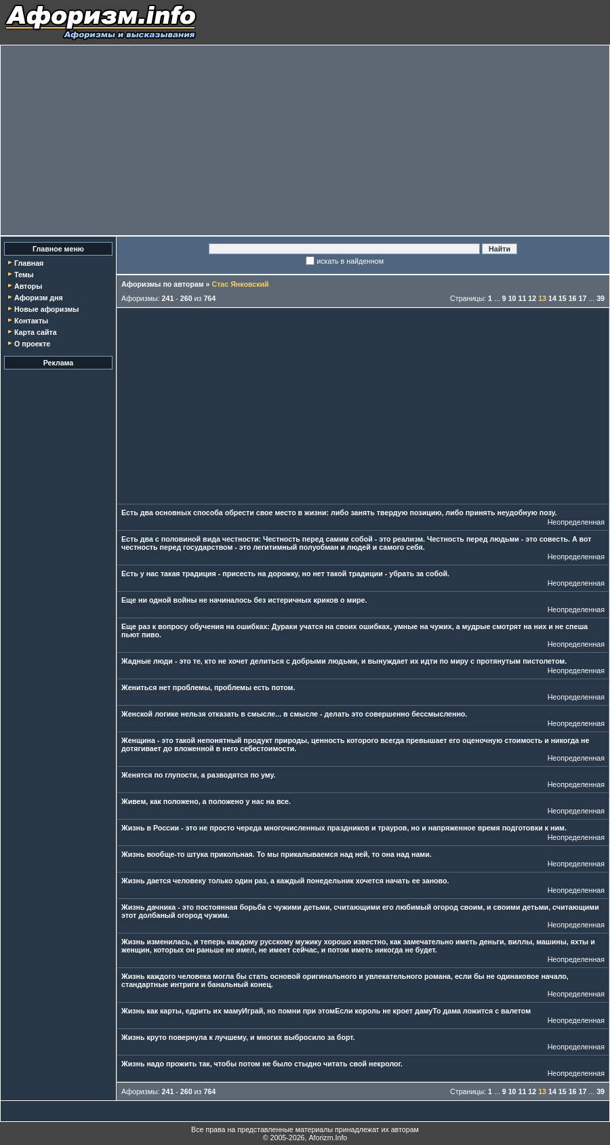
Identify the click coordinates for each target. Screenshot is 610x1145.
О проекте (32, 344)
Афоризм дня (38, 298)
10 (512, 298)
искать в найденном (350, 261)
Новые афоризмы (46, 309)
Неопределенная (576, 522)
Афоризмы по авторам (162, 284)
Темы (24, 274)
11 (522, 298)
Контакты (31, 321)
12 (532, 298)
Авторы (28, 286)
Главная (28, 263)
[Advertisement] (305, 140)
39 (600, 298)
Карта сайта (35, 332)
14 (552, 298)
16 (573, 298)
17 (582, 298)
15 (562, 298)
